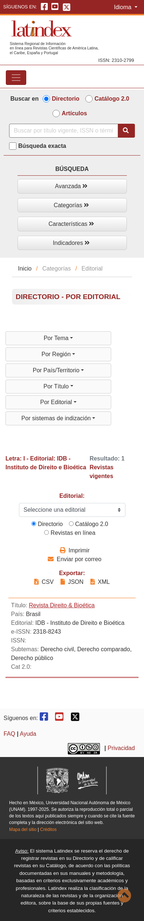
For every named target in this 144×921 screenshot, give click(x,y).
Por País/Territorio (57, 370)
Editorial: (72, 496)
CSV (44, 582)
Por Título (56, 386)
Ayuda (28, 734)
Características (71, 224)
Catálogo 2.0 (111, 99)
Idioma (123, 7)
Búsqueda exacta (42, 146)
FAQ (9, 734)
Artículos (74, 113)
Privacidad (121, 748)
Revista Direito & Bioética (62, 605)
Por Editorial (57, 402)
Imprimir (75, 550)
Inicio (24, 268)
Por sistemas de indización (57, 418)
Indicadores (71, 243)
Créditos (48, 829)
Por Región (57, 354)
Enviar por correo (74, 559)
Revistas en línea (69, 533)
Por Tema (57, 338)
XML (100, 582)
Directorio (65, 99)
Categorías (71, 205)
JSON (72, 582)
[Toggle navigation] (16, 77)
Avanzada (71, 186)
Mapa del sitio (22, 829)
